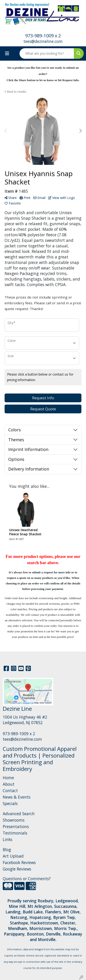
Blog (7, 849)
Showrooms (14, 820)
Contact (10, 790)
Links (7, 839)
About (8, 784)
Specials (10, 803)
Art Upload (13, 856)
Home (8, 777)
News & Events (17, 797)
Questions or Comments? (27, 878)
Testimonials (15, 833)
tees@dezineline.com (43, 41)
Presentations (16, 826)
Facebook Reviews (19, 862)
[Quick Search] (46, 53)
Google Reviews (17, 869)
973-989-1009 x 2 (43, 36)
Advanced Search (19, 813)
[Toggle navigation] (7, 53)
